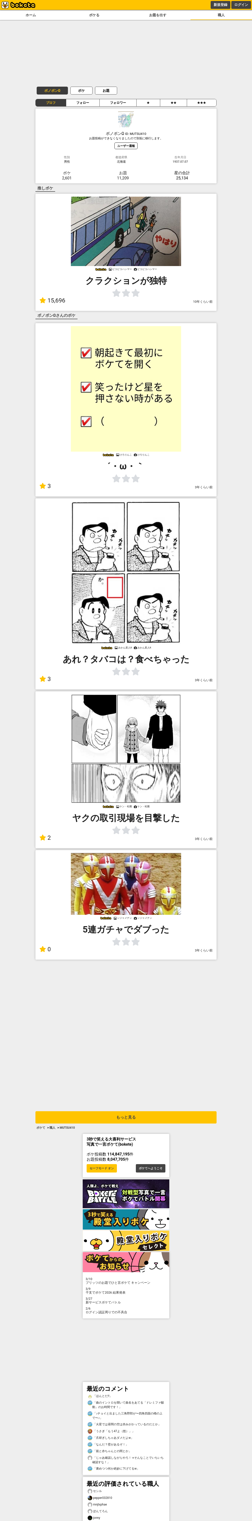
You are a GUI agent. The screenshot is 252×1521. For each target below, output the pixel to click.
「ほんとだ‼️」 (100, 1396)
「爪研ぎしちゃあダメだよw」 (111, 1438)
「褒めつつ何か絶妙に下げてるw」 (114, 1468)
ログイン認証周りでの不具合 (126, 1310)
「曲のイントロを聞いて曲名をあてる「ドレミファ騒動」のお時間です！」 (126, 1404)
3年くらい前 (204, 487)
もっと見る (126, 1117)
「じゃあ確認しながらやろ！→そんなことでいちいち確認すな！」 (126, 1460)
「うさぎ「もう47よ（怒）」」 (111, 1431)
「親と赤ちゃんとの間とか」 (109, 1451)
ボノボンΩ (52, 91)
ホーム (31, 15)
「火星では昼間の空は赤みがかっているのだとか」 (124, 1424)
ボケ (81, 91)
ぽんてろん (98, 1511)
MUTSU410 (67, 1127)
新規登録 (220, 5)
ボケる (94, 15)
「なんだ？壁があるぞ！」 (108, 1444)
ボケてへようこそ (150, 1168)
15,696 (52, 300)
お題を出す (157, 15)
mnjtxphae (97, 1504)
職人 (221, 15)
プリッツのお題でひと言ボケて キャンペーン (126, 1280)
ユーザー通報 (126, 145)
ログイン (241, 5)
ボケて (40, 1127)
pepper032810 (100, 1498)
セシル (95, 1491)
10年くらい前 (203, 301)
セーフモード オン (102, 1168)
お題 (106, 91)
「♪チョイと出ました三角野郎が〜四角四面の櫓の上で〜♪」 (125, 1415)
